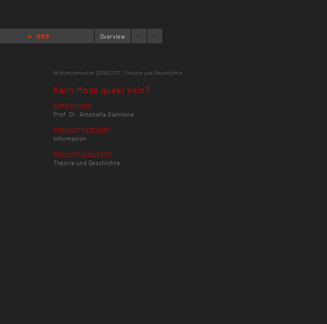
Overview (112, 36)
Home (38, 37)
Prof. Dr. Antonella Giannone (93, 114)
